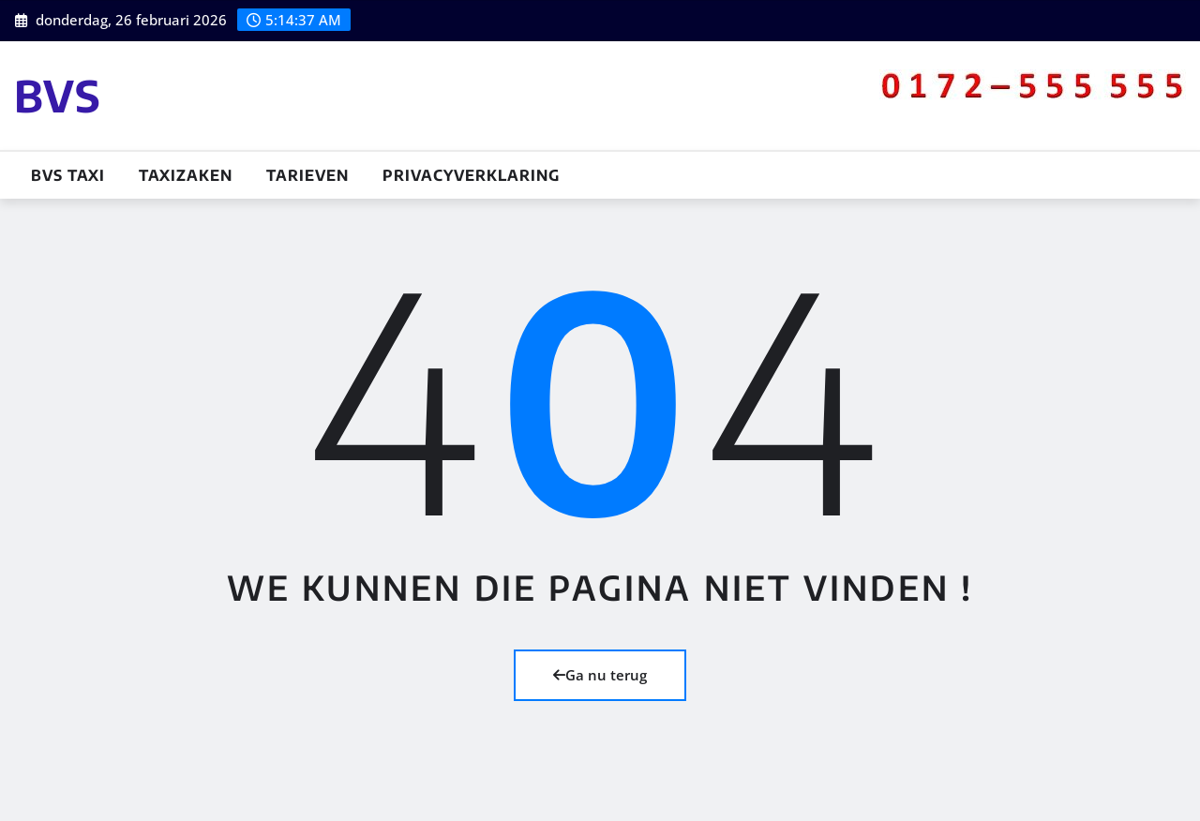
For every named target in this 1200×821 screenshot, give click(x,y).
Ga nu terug (600, 674)
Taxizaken (185, 175)
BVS (57, 95)
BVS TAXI (68, 175)
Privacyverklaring (471, 175)
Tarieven (307, 175)
